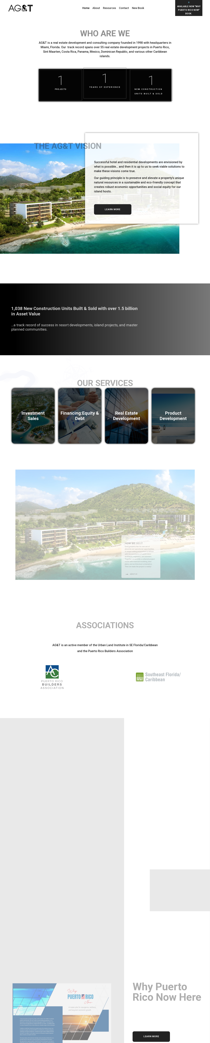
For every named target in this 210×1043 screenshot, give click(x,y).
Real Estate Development (126, 415)
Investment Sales (33, 415)
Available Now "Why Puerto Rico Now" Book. (189, 10)
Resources (109, 8)
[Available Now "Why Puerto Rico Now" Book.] (189, 2)
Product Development (173, 415)
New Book (138, 8)
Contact (124, 8)
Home (86, 8)
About (96, 8)
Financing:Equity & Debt (80, 415)
